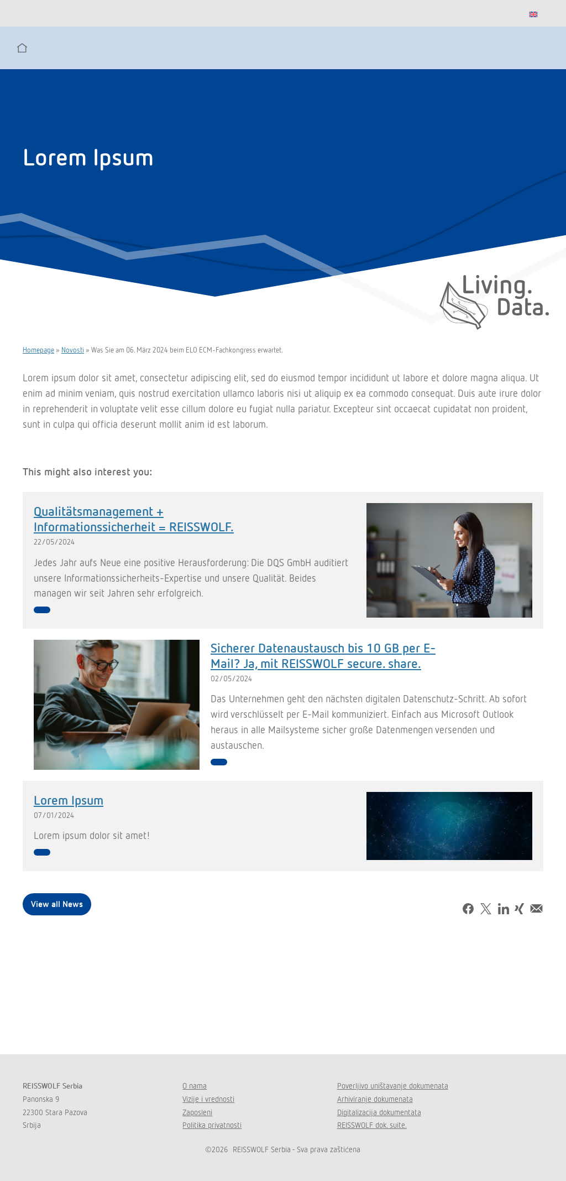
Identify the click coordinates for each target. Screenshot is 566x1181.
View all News (57, 903)
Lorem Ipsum (68, 799)
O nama (194, 1085)
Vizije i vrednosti (208, 1099)
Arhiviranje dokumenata (375, 1099)
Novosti (72, 349)
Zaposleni (197, 1112)
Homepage (38, 349)
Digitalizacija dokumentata (379, 1112)
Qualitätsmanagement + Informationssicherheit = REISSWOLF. (134, 518)
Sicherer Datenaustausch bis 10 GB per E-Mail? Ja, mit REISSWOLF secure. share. (323, 655)
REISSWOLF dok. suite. (372, 1125)
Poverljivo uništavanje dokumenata (392, 1085)
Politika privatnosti (212, 1125)
